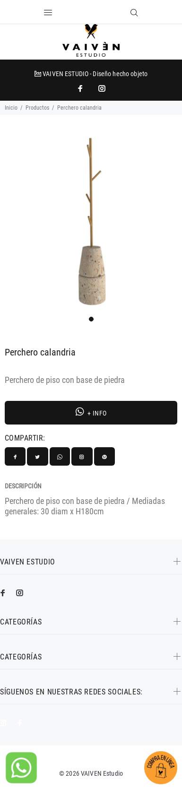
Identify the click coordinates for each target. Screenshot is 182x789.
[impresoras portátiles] (81, 88)
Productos (37, 107)
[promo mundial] (101, 88)
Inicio (11, 107)
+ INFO (91, 412)
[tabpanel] (91, 221)
